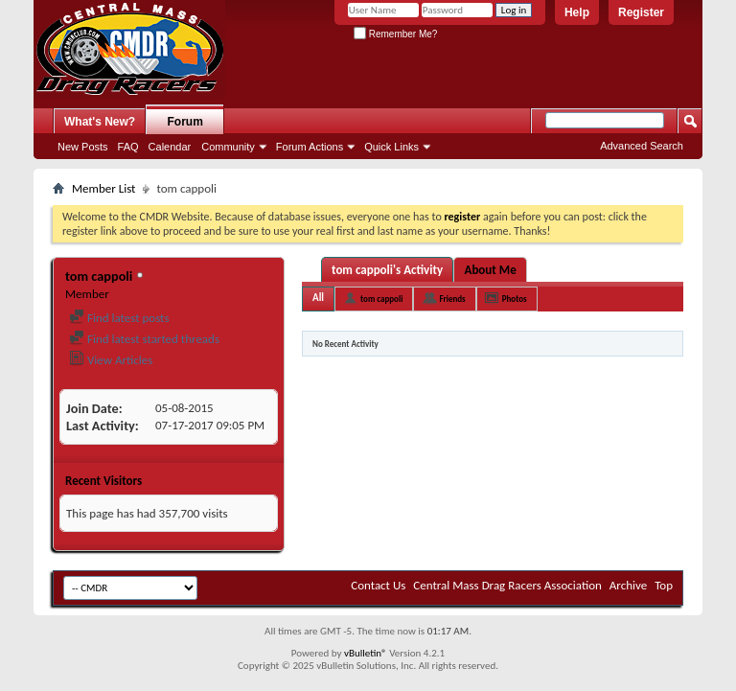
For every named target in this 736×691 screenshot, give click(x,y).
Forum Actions (309, 146)
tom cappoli (381, 298)
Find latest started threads (144, 339)
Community (228, 146)
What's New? (99, 121)
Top (664, 585)
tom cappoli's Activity (387, 270)
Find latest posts (119, 318)
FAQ (128, 146)
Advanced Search (641, 145)
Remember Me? (395, 34)
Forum (185, 121)
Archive (628, 585)
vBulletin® (365, 653)
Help (576, 12)
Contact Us (378, 585)
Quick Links (391, 146)
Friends (452, 298)
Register (641, 12)
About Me (491, 270)
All (318, 297)
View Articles (110, 360)
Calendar (170, 146)
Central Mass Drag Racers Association (507, 585)
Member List (103, 188)
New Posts (83, 146)
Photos (514, 298)
